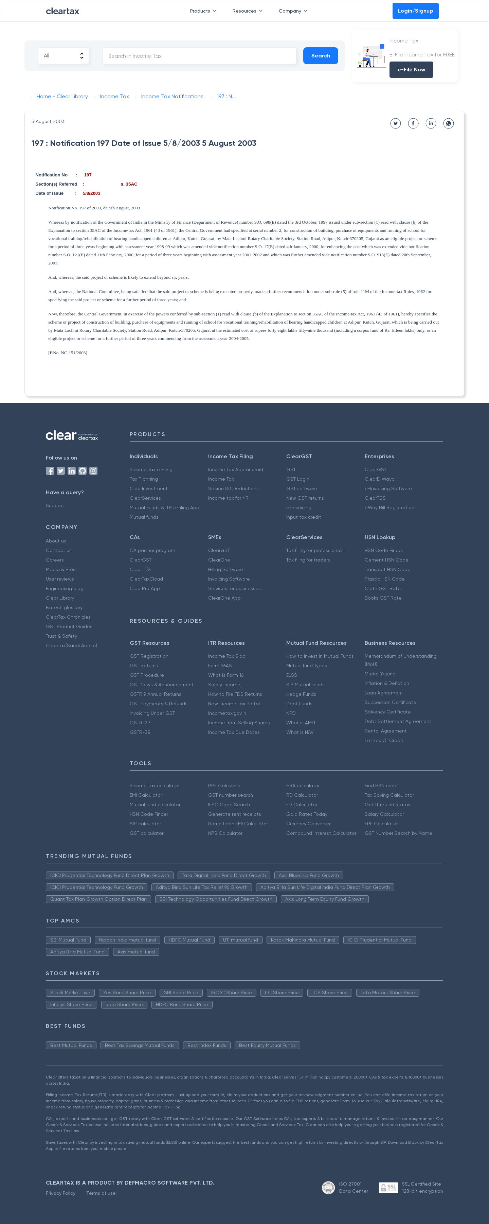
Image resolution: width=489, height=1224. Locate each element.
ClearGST (375, 469)
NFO (291, 713)
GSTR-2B (140, 722)
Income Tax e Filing (151, 469)
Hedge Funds (301, 694)
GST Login (297, 479)
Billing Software (225, 569)
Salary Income (224, 684)
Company (294, 11)
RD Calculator (302, 795)
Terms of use (101, 1193)
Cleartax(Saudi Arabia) (71, 645)
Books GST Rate (383, 598)
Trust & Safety (61, 636)
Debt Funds (299, 703)
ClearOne (219, 560)
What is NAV (300, 732)
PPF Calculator (225, 785)
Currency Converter (308, 823)
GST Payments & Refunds (158, 703)
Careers (55, 560)
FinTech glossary (64, 607)
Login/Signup (415, 10)
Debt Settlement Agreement (398, 721)
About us (56, 541)
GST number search (230, 795)
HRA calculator (303, 785)
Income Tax (221, 479)
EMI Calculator (146, 795)
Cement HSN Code (387, 560)
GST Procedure (147, 675)
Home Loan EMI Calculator (238, 823)
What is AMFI (300, 722)
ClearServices (145, 498)
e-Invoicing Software (388, 488)
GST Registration (149, 656)
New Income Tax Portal (234, 703)
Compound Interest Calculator (321, 833)
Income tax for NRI (229, 498)
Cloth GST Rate (383, 588)
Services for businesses (234, 588)
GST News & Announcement (162, 684)
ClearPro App (145, 588)
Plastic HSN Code (385, 579)
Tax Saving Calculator (389, 795)
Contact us (59, 550)
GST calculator (146, 833)
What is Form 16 (225, 675)
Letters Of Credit (384, 740)
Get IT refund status (387, 804)
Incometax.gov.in (227, 713)
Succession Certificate (390, 702)
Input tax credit (303, 517)
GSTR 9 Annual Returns (155, 694)
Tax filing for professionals (315, 550)
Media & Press (62, 569)
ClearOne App (224, 598)
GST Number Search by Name (398, 833)
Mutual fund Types (306, 665)
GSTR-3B (140, 732)
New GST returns (305, 498)
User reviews (60, 579)
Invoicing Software (229, 579)
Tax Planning (144, 479)
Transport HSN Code (388, 569)
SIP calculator (145, 823)
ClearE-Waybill (381, 479)
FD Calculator (301, 804)
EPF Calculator (381, 823)
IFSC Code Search (229, 804)
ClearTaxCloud (146, 579)
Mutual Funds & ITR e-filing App (164, 507)
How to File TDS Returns (235, 694)
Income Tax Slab (227, 656)
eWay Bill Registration (389, 507)
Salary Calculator (384, 814)
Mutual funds (144, 517)
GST (291, 469)
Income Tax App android (235, 469)
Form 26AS (220, 665)
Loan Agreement (384, 692)
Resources (249, 11)
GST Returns (144, 665)
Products (204, 11)
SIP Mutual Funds (305, 684)
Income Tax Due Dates (234, 732)
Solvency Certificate (388, 711)
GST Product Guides (69, 626)
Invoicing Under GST (152, 713)
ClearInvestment (149, 488)
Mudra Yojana (380, 673)
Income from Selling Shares (239, 722)
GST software (301, 488)
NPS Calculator (225, 833)
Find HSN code (381, 785)
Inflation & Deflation (387, 683)
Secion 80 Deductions (233, 488)
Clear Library (60, 598)
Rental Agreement (386, 731)
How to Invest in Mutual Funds (320, 656)
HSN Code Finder (384, 550)
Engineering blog (65, 588)
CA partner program (152, 550)
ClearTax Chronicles (68, 617)
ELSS (291, 675)
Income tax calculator (155, 785)
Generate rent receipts (234, 814)
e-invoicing (298, 507)
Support (55, 505)
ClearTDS (375, 498)
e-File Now (411, 69)
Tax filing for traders (308, 560)
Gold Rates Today (306, 814)
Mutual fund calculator (155, 804)
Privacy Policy (60, 1193)
